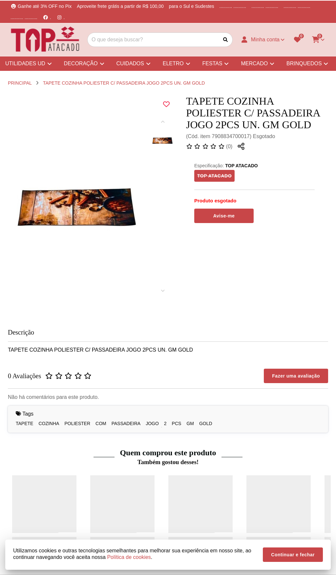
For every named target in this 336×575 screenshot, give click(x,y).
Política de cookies (129, 557)
